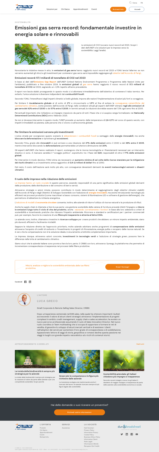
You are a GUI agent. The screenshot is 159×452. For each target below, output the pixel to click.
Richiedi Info (118, 9)
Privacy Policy (89, 430)
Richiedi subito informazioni (79, 412)
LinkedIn (126, 434)
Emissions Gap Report (45, 81)
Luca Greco (47, 301)
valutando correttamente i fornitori (91, 209)
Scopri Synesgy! (122, 267)
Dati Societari (89, 428)
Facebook (131, 434)
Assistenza (66, 428)
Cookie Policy (89, 435)
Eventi (94, 9)
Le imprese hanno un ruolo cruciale (32, 183)
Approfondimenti (80, 9)
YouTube (136, 434)
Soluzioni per (52, 9)
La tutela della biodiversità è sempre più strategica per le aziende (35, 372)
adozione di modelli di (36, 202)
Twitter (122, 434)
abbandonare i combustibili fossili (80, 136)
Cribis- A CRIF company (24, 7)
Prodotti (43, 428)
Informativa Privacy (91, 432)
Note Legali (88, 442)
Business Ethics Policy (92, 437)
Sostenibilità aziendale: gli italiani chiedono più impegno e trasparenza (121, 375)
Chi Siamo (65, 9)
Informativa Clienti (90, 439)
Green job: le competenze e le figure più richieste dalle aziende (79, 377)
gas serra (87, 84)
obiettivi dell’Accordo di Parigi (127, 73)
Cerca (135, 3)
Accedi (137, 9)
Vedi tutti (140, 344)
